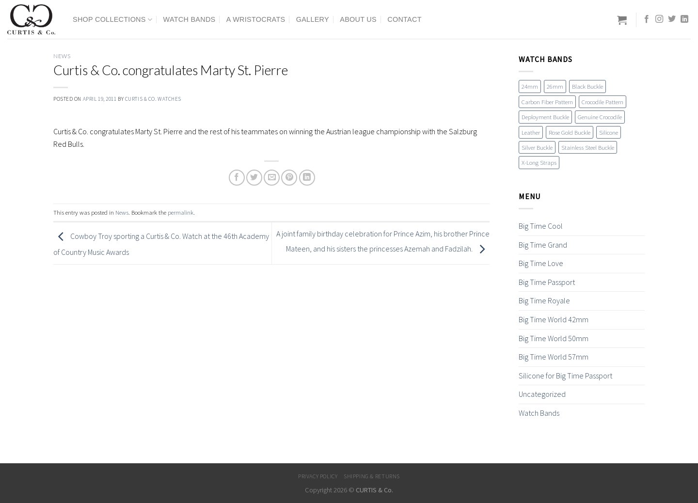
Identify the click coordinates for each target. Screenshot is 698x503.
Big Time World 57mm (553, 357)
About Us (358, 19)
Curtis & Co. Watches (153, 98)
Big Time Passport (547, 282)
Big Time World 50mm (553, 338)
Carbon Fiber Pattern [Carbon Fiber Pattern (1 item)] (547, 102)
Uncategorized (542, 394)
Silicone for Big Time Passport (565, 375)
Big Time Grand (543, 245)
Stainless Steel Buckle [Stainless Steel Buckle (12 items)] (587, 147)
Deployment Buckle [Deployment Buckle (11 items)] (545, 117)
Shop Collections (112, 19)
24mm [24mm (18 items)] (530, 86)
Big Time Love (541, 263)
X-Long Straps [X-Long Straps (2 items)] (539, 162)
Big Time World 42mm (553, 319)
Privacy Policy (318, 476)
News (61, 56)
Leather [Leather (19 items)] (531, 132)
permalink (180, 212)
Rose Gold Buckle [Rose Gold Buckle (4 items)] (569, 132)
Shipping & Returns (372, 476)
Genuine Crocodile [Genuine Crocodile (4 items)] (600, 117)
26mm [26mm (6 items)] (555, 86)
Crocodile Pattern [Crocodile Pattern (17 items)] (602, 102)
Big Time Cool (541, 226)
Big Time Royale (544, 300)
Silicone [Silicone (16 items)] (608, 132)
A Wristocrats (256, 19)
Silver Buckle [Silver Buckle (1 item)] (537, 147)
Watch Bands (189, 19)
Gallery (312, 19)
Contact (404, 19)
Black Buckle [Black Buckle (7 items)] (587, 86)
